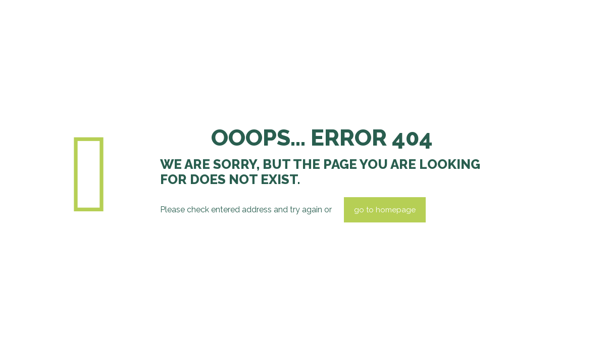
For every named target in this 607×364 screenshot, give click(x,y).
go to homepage (385, 209)
